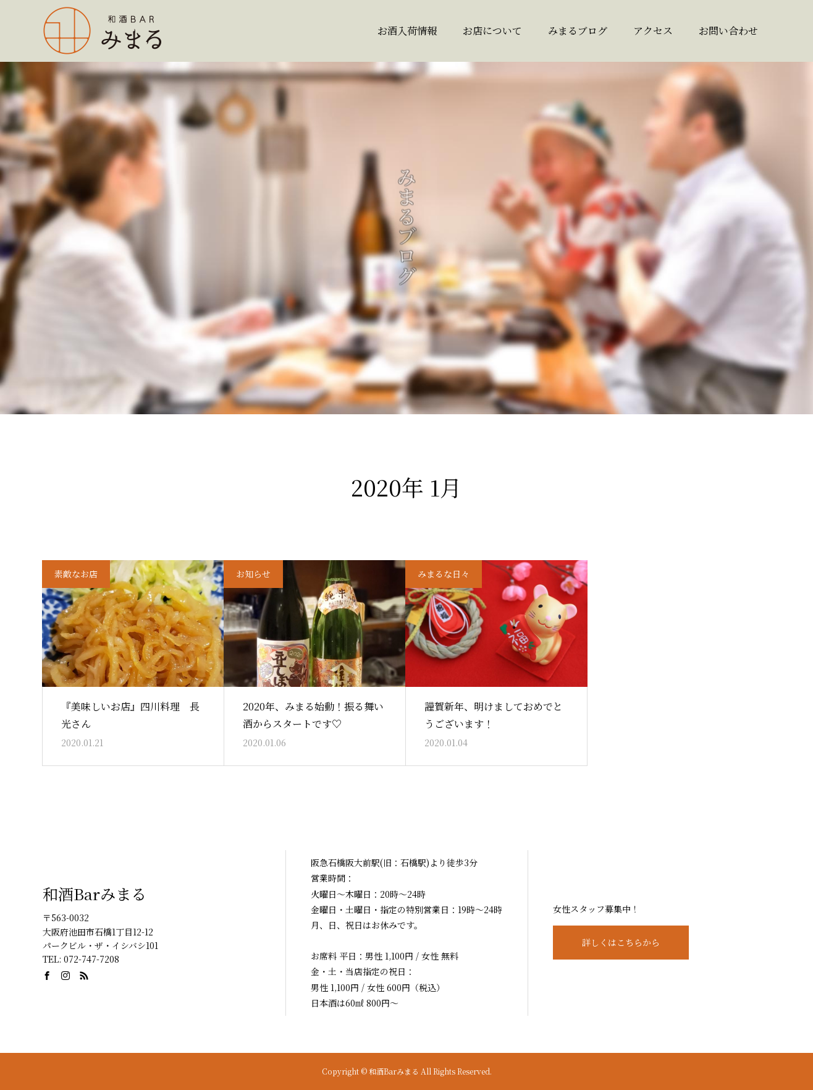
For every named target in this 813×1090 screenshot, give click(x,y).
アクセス (653, 30)
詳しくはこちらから (621, 942)
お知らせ (253, 574)
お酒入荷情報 (407, 30)
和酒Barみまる (94, 893)
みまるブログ (577, 30)
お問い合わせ (728, 30)
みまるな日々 (444, 574)
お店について (492, 30)
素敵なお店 (76, 574)
